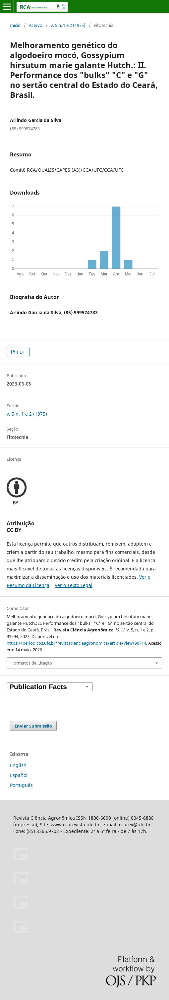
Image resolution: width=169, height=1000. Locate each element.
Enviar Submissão (33, 726)
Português (21, 785)
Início (15, 25)
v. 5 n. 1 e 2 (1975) (68, 25)
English (18, 765)
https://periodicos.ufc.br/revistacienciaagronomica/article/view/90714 (76, 643)
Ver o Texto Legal (73, 585)
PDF (20, 352)
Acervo (35, 25)
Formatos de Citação (31, 663)
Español (19, 775)
